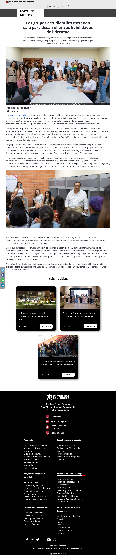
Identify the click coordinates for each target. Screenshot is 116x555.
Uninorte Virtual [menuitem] (31, 468)
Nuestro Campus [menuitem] (31, 524)
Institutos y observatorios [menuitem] (35, 448)
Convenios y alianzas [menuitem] (33, 515)
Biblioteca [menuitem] (28, 451)
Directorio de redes (58, 546)
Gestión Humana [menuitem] (64, 527)
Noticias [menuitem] (60, 459)
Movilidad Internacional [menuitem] (34, 512)
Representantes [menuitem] (31, 462)
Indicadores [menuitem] (62, 522)
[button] (68, 6)
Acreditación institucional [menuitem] (68, 496)
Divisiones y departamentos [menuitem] (36, 445)
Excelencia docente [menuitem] (32, 453)
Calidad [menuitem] (60, 524)
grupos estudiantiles (18, 115)
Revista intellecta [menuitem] (64, 453)
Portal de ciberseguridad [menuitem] (68, 481)
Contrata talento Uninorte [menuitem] (35, 499)
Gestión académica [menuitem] (32, 459)
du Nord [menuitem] (60, 533)
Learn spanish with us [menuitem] (33, 518)
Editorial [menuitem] (60, 451)
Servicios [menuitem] (61, 519)
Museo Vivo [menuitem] (29, 465)
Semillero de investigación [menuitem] (68, 456)
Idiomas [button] (51, 6)
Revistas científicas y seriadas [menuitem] (70, 448)
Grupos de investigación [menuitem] (67, 445)
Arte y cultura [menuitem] (30, 494)
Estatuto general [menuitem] (64, 487)
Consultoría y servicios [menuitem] (34, 485)
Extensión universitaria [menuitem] (34, 482)
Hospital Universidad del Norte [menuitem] (37, 488)
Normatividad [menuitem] (63, 484)
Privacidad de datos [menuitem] (65, 479)
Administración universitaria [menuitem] (69, 516)
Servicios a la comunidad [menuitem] (35, 496)
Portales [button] (61, 7)
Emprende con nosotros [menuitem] (34, 491)
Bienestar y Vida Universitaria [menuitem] (37, 456)
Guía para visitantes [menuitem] (32, 521)
